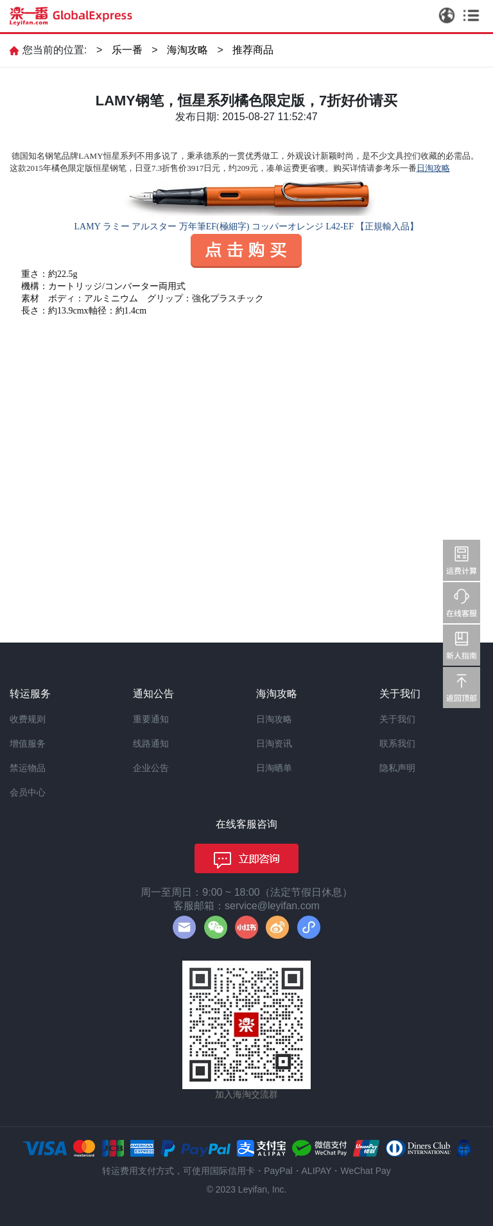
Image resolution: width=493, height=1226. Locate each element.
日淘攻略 (274, 719)
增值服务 (28, 743)
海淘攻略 (187, 49)
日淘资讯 (274, 743)
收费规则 (28, 719)
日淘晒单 (274, 768)
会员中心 (28, 792)
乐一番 (127, 49)
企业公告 (151, 768)
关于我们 (397, 719)
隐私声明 (397, 768)
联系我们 (397, 743)
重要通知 (151, 719)
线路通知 (151, 743)
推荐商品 (252, 49)
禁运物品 (28, 768)
